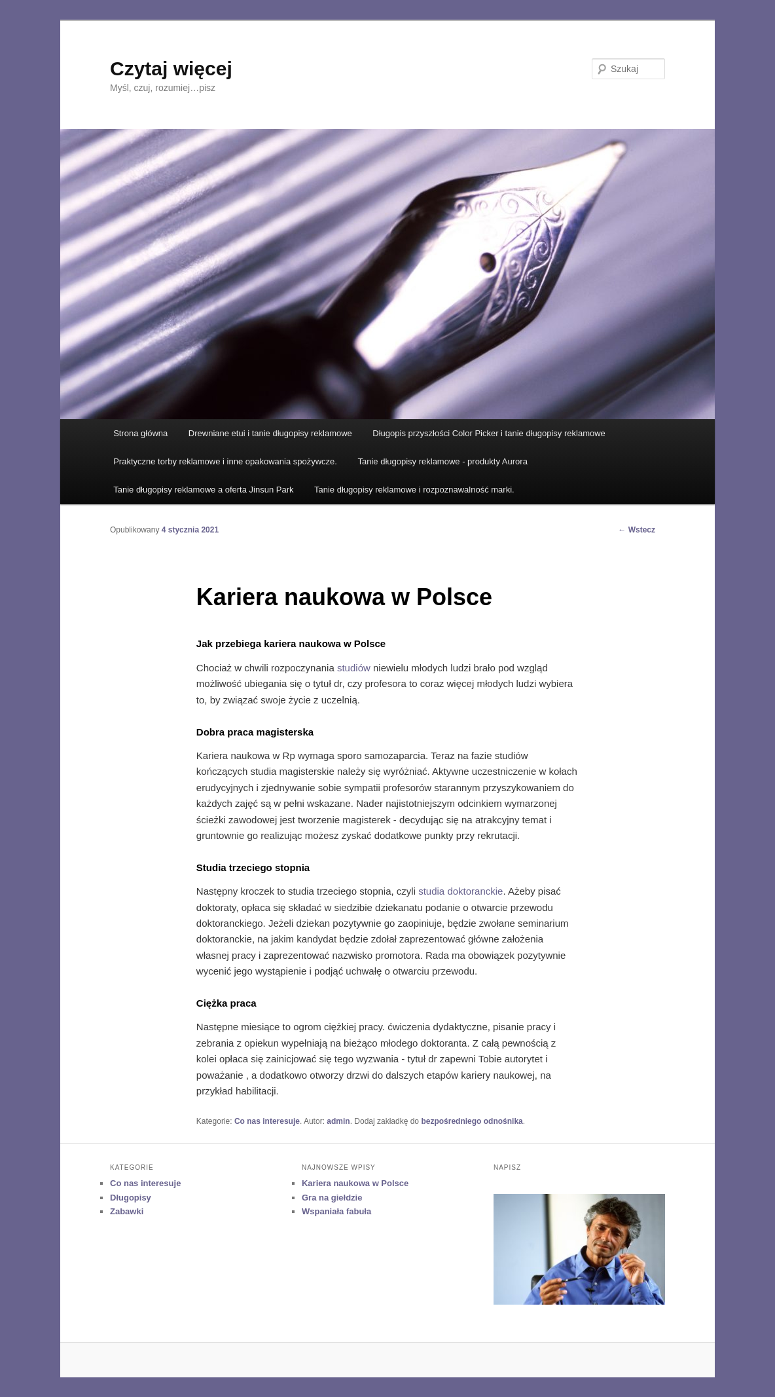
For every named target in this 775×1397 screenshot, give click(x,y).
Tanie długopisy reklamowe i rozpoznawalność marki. (414, 489)
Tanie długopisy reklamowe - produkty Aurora (442, 461)
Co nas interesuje (267, 1121)
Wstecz (636, 529)
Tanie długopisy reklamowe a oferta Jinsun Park (203, 489)
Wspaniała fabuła (336, 1211)
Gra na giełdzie (332, 1197)
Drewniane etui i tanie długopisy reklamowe (270, 433)
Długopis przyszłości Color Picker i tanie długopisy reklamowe (488, 433)
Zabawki (126, 1211)
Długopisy (130, 1197)
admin (338, 1121)
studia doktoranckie (460, 891)
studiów (353, 667)
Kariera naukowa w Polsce (355, 1183)
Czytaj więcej (171, 68)
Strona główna (140, 433)
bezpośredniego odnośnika (471, 1121)
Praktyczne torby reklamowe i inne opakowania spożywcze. (225, 461)
